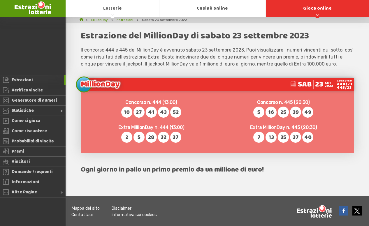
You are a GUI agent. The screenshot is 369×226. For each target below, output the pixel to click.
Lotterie (112, 8)
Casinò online (212, 8)
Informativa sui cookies (134, 214)
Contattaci (82, 214)
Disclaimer (121, 208)
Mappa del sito (85, 208)
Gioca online (317, 8)
